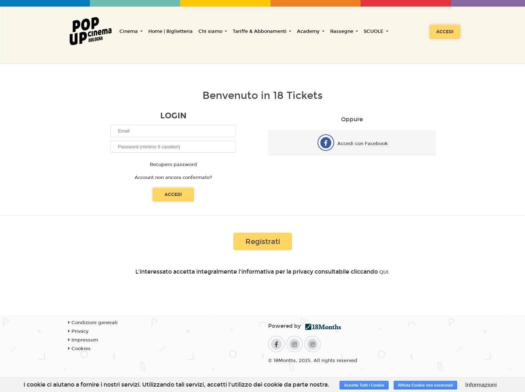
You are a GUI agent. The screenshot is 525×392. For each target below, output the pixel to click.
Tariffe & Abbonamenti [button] (260, 31)
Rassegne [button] (342, 31)
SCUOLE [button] (374, 31)
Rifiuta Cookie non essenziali (425, 385)
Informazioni (480, 385)
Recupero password (173, 164)
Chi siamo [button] (211, 31)
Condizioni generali (93, 323)
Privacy (78, 331)
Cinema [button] (129, 31)
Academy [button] (309, 31)
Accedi (445, 31)
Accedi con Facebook (362, 144)
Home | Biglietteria (170, 31)
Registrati (262, 241)
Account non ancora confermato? (173, 177)
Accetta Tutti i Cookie (364, 385)
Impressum (83, 340)
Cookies (79, 349)
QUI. (384, 272)
